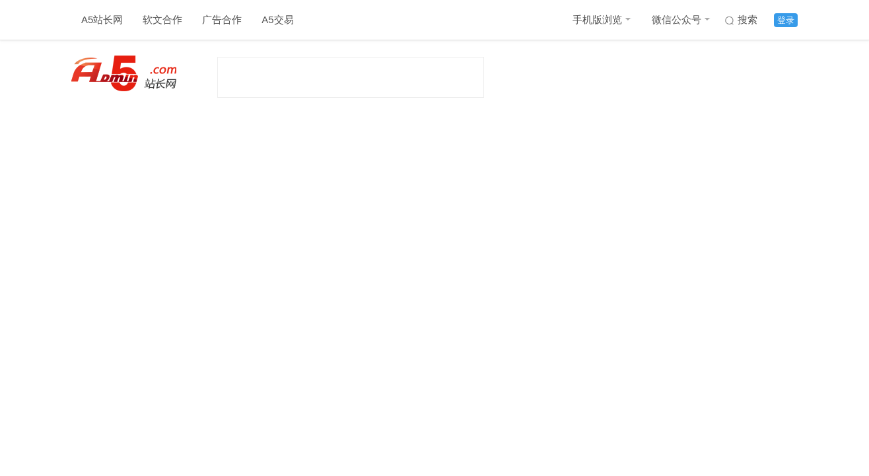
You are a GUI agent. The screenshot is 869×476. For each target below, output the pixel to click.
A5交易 (277, 19)
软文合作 (162, 19)
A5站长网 (102, 19)
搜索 (747, 19)
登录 (785, 20)
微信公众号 (676, 19)
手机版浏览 (597, 19)
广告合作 (222, 19)
